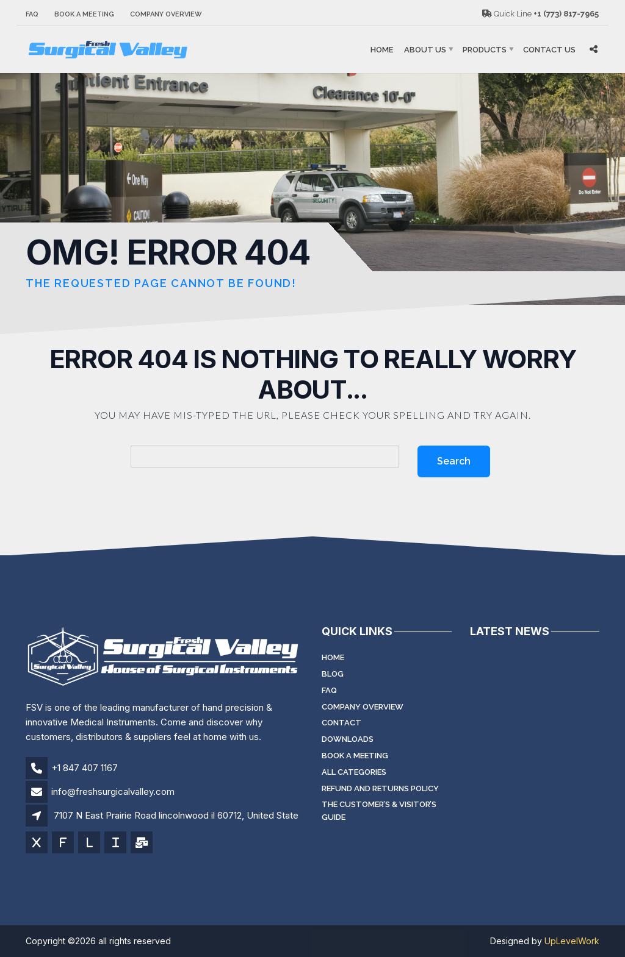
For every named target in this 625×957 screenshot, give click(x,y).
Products (485, 49)
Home (381, 49)
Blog (333, 673)
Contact (341, 722)
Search (454, 461)
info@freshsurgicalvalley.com (113, 791)
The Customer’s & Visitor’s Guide (379, 811)
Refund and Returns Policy (380, 788)
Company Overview (166, 14)
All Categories (354, 772)
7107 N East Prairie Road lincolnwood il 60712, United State (176, 815)
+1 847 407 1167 (84, 768)
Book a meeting (84, 14)
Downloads (348, 739)
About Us (425, 49)
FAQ (32, 14)
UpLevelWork (571, 941)
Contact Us (549, 49)
